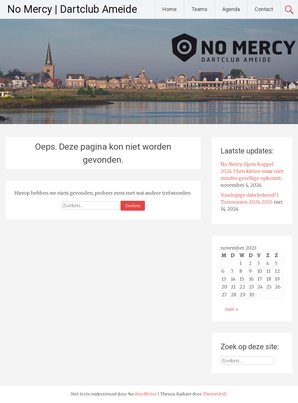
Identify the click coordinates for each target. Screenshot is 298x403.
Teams (199, 9)
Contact (264, 9)
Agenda (231, 9)
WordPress (146, 394)
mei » (231, 309)
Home (169, 9)
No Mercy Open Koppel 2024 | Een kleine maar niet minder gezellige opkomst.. (252, 171)
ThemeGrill (214, 394)
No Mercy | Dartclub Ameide (72, 9)
